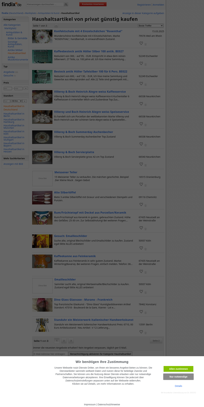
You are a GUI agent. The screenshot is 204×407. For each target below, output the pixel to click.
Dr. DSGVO (191, 393)
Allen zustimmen (178, 369)
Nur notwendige (178, 376)
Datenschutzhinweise (109, 404)
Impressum (90, 404)
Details (178, 386)
